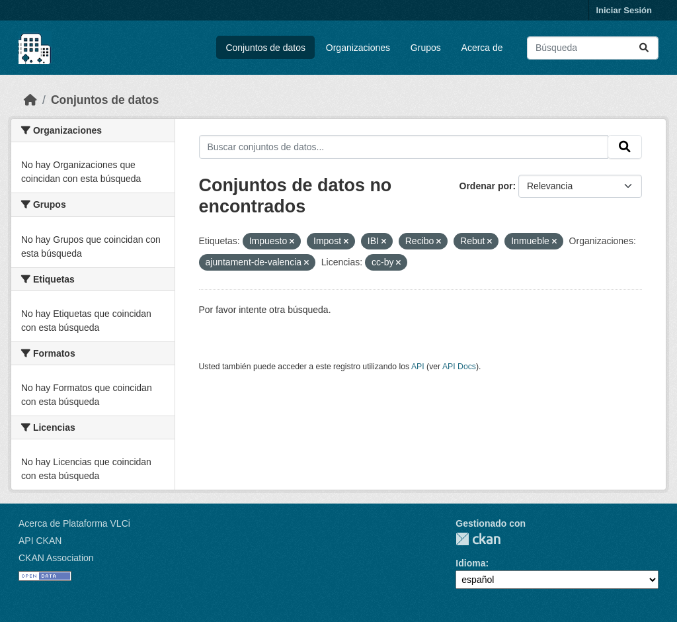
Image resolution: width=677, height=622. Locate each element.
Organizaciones (358, 47)
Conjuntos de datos (265, 47)
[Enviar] (644, 48)
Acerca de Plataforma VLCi (74, 523)
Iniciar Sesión (624, 10)
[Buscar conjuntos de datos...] (592, 48)
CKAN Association (56, 558)
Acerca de (482, 47)
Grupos (426, 47)
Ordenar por (486, 186)
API (417, 366)
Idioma (470, 563)
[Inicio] (30, 100)
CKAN (478, 539)
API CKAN (40, 540)
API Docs (459, 366)
